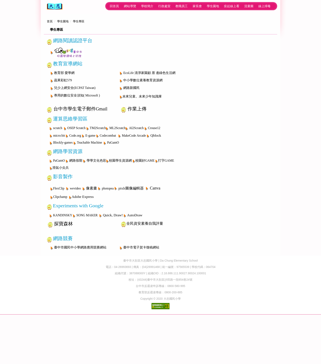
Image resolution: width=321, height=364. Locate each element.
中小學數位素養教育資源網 (143, 120)
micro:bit (59, 175)
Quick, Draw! (113, 255)
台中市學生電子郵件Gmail (80, 148)
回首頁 (73, 6)
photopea (108, 228)
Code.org (75, 175)
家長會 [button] (156, 6)
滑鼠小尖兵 (60, 207)
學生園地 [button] (172, 6)
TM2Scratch (98, 167)
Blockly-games (63, 182)
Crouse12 (154, 167)
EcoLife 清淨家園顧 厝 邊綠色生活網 (149, 112)
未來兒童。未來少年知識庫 (142, 136)
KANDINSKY (63, 255)
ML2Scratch (117, 167)
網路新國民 (131, 127)
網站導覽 (89, 6)
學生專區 (78, 61)
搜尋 (271, 6)
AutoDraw (134, 255)
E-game (90, 175)
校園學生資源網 (120, 200)
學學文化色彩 (96, 200)
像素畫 (91, 228)
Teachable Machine (89, 182)
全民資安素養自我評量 (144, 263)
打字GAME (166, 200)
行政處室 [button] (123, 6)
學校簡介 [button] (106, 6)
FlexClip (58, 228)
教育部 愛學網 (64, 112)
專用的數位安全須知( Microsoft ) (77, 135)
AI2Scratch (136, 167)
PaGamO (113, 182)
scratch (58, 167)
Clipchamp (60, 236)
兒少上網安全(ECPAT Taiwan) (75, 127)
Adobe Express (83, 237)
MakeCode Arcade (134, 175)
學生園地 (63, 61)
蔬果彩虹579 (63, 120)
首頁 (50, 61)
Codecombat (108, 175)
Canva (155, 228)
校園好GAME (145, 200)
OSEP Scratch (76, 167)
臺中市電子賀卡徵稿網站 (141, 287)
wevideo (75, 228)
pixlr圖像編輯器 (131, 228)
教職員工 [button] (141, 6)
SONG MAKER (87, 255)
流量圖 (207, 6)
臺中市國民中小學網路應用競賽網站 (80, 287)
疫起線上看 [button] (190, 6)
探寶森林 (63, 263)
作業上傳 (137, 148)
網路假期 (75, 200)
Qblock (155, 175)
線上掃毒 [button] (223, 6)
